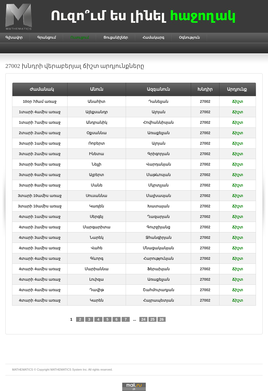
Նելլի (96, 164)
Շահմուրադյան (158, 290)
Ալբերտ (96, 175)
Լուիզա (96, 279)
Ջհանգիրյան (159, 237)
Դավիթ (97, 290)
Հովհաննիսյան (158, 122)
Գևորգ (96, 258)
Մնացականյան (158, 248)
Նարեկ (96, 237)
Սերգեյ (96, 216)
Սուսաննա (96, 195)
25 (152, 319)
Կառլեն (96, 206)
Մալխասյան (158, 195)
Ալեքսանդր (96, 112)
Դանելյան (158, 101)
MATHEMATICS (60, 369)
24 (143, 319)
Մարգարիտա (96, 227)
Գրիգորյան (158, 154)
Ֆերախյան (158, 269)
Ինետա (96, 154)
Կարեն (96, 300)
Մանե (96, 185)
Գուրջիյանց (158, 227)
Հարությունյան (158, 258)
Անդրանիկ (96, 122)
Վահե (96, 248)
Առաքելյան (158, 133)
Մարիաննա (97, 269)
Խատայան (158, 206)
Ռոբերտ (96, 143)
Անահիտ (96, 101)
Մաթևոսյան (158, 175)
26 (161, 319)
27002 (205, 101)
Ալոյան (158, 112)
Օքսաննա (97, 133)
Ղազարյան (158, 216)
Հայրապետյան (158, 300)
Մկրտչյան (158, 185)
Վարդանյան (158, 164)
